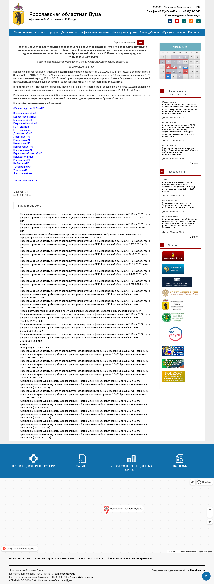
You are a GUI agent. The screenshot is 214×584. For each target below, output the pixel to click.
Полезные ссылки (20, 558)
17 (185, 67)
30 (180, 76)
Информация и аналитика (95, 32)
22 (174, 71)
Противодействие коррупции (33, 466)
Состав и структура (46, 32)
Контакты (193, 32)
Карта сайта (95, 558)
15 (174, 67)
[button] (206, 576)
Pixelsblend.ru (197, 570)
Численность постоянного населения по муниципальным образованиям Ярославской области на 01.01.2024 (80, 311)
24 (185, 71)
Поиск (81, 558)
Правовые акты (177, 171)
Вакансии (180, 466)
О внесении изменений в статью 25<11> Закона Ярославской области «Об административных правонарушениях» (180, 151)
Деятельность (69, 32)
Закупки (82, 466)
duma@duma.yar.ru (65, 573)
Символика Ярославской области (54, 558)
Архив (23, 344)
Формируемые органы (124, 32)
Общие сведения (23, 32)
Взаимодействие (149, 32)
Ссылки (172, 245)
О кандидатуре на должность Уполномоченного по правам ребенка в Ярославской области (178, 205)
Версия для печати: (125, 42)
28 (168, 76)
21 (168, 71)
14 (168, 67)
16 (180, 67)
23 (180, 71)
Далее (194, 163)
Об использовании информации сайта (129, 558)
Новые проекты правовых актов (177, 93)
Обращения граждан (173, 32)
